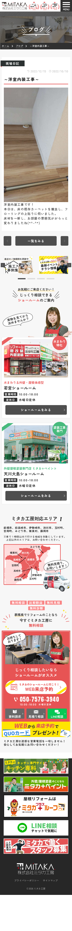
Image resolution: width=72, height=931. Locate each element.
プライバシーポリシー (26, 882)
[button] (22, 278)
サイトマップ (50, 882)
